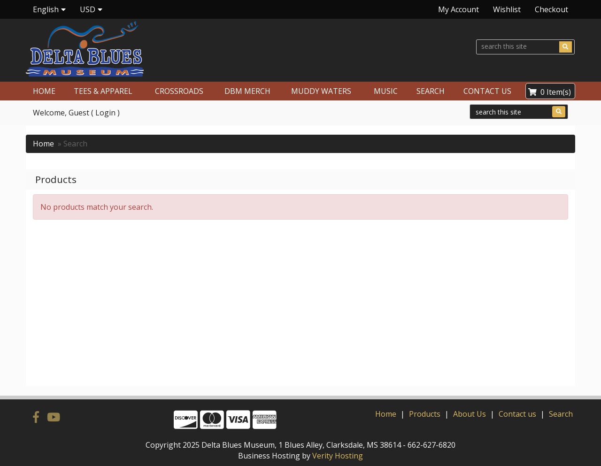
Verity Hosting (337, 456)
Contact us (517, 414)
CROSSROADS (179, 91)
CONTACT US (487, 91)
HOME (44, 91)
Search (561, 414)
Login (105, 112)
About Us (469, 414)
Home (43, 143)
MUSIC (386, 91)
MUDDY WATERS (321, 91)
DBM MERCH (247, 91)
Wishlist (507, 9)
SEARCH (430, 91)
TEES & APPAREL (103, 91)
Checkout (551, 9)
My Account (458, 9)
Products (424, 414)
